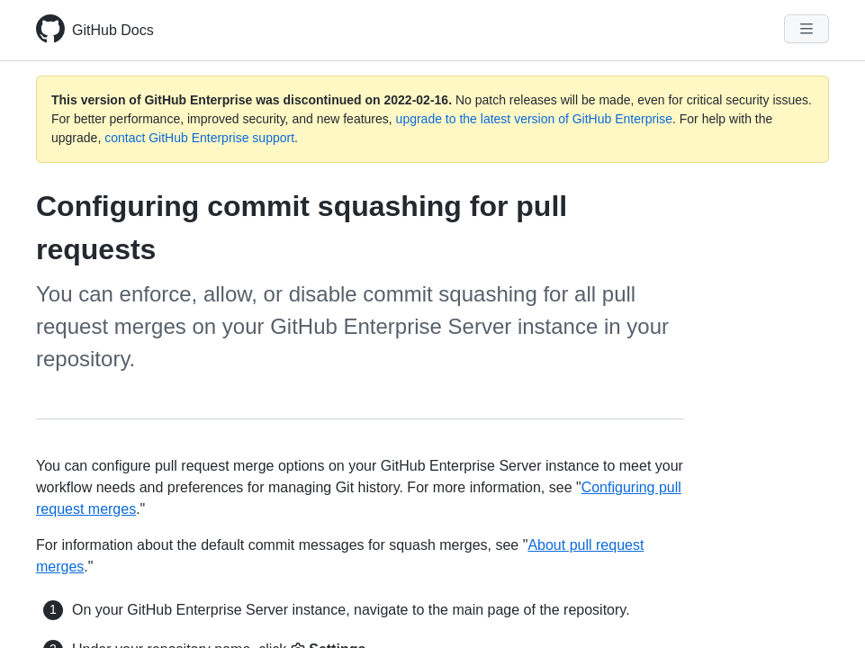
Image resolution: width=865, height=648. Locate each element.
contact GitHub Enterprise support (199, 137)
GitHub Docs (113, 30)
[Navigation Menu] (806, 28)
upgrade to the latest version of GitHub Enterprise (534, 119)
